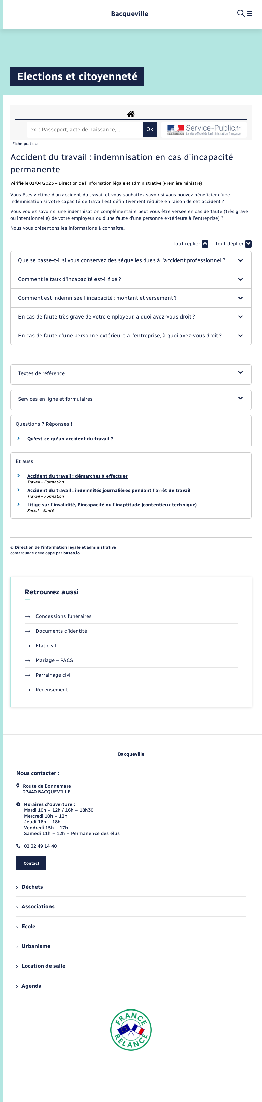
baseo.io (71, 553)
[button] (131, 260)
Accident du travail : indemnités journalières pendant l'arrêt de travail (108, 490)
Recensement (46, 690)
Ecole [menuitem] (25, 926)
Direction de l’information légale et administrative (65, 547)
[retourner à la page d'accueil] (129, 14)
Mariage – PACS (49, 660)
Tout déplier (233, 244)
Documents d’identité (56, 631)
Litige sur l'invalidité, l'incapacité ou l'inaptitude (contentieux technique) (112, 505)
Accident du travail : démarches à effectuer (77, 476)
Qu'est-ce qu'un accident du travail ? (70, 439)
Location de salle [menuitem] (41, 966)
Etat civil (40, 645)
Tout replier (190, 244)
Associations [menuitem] (35, 906)
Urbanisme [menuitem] (33, 946)
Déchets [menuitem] (29, 887)
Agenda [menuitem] (29, 986)
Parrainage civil (48, 675)
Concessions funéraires (58, 616)
